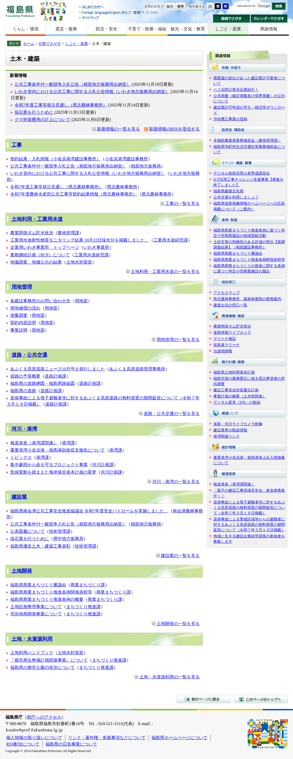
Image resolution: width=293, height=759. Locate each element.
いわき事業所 (96, 247)
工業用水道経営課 (170, 240)
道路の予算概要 (25, 376)
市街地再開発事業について (36, 614)
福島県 (20, 11)
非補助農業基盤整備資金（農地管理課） (247, 140)
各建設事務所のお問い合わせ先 (40, 301)
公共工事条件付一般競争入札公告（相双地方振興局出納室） (73, 84)
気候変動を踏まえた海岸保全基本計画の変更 (53, 472)
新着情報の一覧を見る (118, 129)
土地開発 (22, 571)
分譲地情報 (222, 351)
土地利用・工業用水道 (37, 219)
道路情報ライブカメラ (232, 332)
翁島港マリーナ (226, 345)
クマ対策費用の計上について (42, 119)
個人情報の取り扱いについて (34, 737)
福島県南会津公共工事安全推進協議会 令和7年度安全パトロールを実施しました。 (89, 511)
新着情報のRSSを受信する (174, 129)
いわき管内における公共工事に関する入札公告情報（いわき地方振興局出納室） (92, 91)
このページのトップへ (261, 699)
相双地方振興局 (146, 166)
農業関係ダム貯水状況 (31, 232)
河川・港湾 (24, 429)
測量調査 (18, 315)
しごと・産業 (228, 29)
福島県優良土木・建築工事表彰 (40, 546)
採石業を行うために (34, 112)
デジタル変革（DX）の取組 (236, 402)
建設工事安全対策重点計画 (236, 390)
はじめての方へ (119, 7)
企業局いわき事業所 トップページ (44, 247)
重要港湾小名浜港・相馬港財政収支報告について (57, 450)
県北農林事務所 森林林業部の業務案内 (247, 299)
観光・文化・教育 (188, 29)
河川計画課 (103, 464)
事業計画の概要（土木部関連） (239, 396)
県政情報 (268, 29)
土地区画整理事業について (36, 606)
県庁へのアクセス (44, 717)
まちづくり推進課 (83, 606)
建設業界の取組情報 (230, 430)
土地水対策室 (79, 262)
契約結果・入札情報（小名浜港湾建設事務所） (55, 159)
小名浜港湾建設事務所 (126, 159)
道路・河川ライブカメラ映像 (237, 424)
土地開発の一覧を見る (178, 623)
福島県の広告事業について (71, 744)
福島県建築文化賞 (228, 191)
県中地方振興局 (68, 538)
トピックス (21, 457)
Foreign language (119, 12)
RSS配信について (23, 744)
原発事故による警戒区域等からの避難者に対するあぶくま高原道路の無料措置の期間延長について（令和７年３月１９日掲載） (249, 524)
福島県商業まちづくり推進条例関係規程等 (51, 592)
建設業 (19, 497)
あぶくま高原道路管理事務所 (137, 369)
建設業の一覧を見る (180, 555)
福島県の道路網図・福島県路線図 (42, 383)
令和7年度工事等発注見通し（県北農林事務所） (61, 105)
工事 (17, 145)
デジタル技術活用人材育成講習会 (241, 173)
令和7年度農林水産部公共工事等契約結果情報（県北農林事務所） (73, 194)
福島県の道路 (23, 390)
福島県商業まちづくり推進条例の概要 (46, 599)
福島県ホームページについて (179, 737)
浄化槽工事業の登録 (230, 119)
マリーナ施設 (224, 338)
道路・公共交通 (29, 355)
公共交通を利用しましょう (236, 197)
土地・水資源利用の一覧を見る (169, 677)
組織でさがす (231, 19)
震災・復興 (66, 29)
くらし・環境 (25, 29)
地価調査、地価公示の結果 (36, 262)
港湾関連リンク (226, 436)
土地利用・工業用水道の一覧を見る (165, 271)
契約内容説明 (23, 322)
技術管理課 (59, 531)
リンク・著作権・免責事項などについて (107, 737)
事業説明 (18, 330)
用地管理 (22, 287)
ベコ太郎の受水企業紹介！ (236, 89)
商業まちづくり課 (87, 585)
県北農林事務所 (122, 187)
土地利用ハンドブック (31, 652)
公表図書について (27, 531)
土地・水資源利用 (32, 639)
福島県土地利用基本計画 (234, 372)
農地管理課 (68, 232)
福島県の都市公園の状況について (42, 667)
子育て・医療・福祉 (147, 29)
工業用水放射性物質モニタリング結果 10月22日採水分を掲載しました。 (79, 240)
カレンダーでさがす (269, 19)
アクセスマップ (226, 292)
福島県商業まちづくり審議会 (38, 585)
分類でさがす (49, 43)
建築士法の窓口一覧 (230, 305)
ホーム (28, 43)
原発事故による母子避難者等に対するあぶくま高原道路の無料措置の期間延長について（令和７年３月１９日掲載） (249, 507)
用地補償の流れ (25, 308)
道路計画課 (55, 376)
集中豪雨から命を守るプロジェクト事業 (49, 464)
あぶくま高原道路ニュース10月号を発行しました (57, 369)
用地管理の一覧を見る (178, 339)
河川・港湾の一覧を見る (176, 481)
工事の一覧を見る (182, 203)
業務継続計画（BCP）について (40, 255)
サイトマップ (119, 17)
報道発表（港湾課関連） (34, 443)
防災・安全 (106, 29)
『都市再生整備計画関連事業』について (49, 660)
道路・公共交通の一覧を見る (172, 413)
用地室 (81, 301)
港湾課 (68, 443)
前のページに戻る (204, 699)
